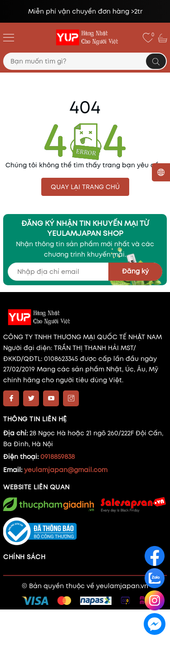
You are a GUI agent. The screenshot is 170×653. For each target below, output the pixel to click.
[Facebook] (11, 398)
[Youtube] (51, 398)
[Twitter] (31, 398)
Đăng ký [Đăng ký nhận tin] (135, 271)
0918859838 (57, 456)
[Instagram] (71, 398)
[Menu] (8, 37)
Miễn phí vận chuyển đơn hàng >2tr (85, 11)
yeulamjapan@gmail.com (65, 469)
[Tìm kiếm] (156, 61)
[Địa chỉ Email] (85, 272)
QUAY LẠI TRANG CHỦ (85, 186)
